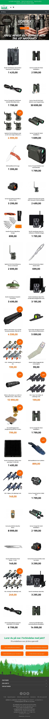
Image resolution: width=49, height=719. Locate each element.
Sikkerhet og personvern (23, 697)
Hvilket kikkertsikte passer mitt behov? (12, 653)
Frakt (5, 697)
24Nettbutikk (27, 716)
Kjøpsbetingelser (11, 697)
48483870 (31, 699)
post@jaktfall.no (39, 699)
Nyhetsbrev (33, 697)
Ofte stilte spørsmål (42, 697)
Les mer (29, 712)
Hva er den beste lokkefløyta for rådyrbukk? (37, 647)
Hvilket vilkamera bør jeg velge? (36, 653)
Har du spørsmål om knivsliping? (12, 647)
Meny (3, 12)
